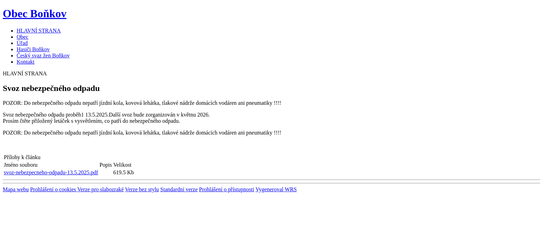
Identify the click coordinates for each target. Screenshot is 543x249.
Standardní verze (179, 189)
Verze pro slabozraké (100, 189)
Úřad (22, 43)
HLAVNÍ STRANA (39, 31)
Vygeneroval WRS (276, 189)
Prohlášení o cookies (53, 189)
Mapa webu (16, 189)
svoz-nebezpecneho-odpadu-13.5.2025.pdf (51, 172)
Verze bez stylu (142, 189)
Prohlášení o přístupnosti (226, 189)
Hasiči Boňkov (33, 49)
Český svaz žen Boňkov (43, 55)
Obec (22, 37)
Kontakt (26, 62)
